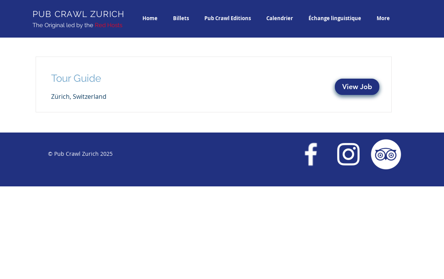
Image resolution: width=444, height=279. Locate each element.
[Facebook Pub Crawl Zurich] (311, 154)
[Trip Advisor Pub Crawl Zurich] (386, 154)
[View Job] (357, 87)
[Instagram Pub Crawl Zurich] (348, 154)
